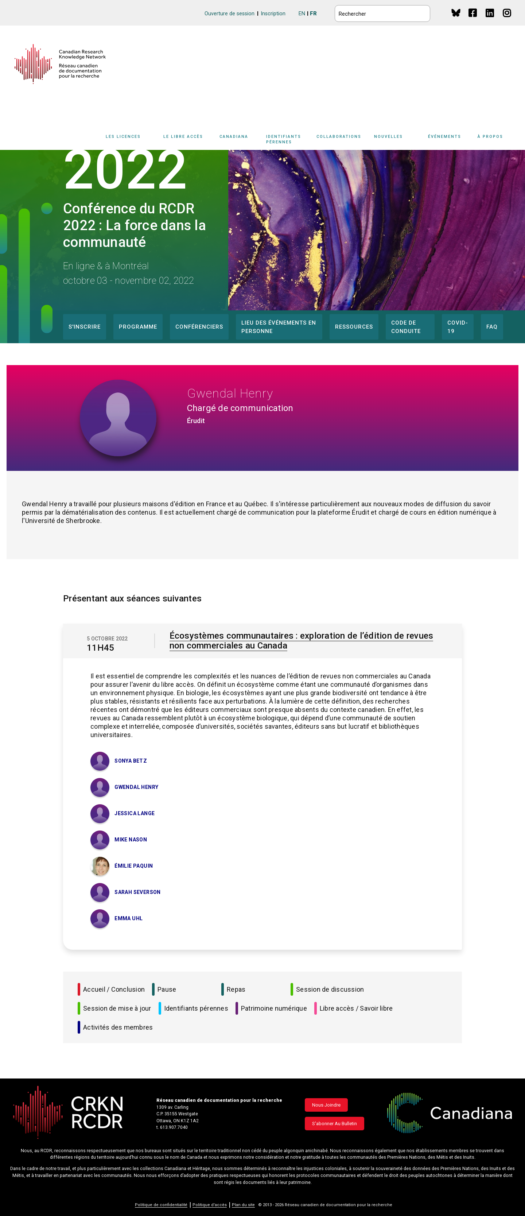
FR (313, 14)
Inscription (273, 14)
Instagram (507, 19)
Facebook (473, 19)
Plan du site (243, 1205)
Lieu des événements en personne (278, 327)
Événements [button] (444, 136)
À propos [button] (490, 136)
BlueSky (455, 12)
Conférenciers (199, 327)
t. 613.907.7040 (172, 1127)
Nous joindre (326, 1105)
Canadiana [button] (233, 136)
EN (302, 14)
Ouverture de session (229, 14)
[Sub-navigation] (127, 141)
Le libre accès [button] (183, 136)
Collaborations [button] (338, 136)
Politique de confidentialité (161, 1205)
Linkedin (490, 19)
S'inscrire (85, 327)
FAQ (492, 327)
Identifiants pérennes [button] (283, 139)
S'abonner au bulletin (334, 1123)
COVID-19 (457, 327)
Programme (138, 327)
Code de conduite (406, 327)
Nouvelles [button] (388, 136)
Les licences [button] (123, 136)
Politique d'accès (209, 1205)
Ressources (354, 327)
